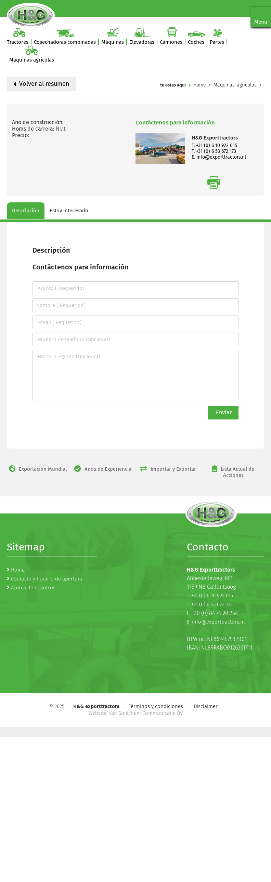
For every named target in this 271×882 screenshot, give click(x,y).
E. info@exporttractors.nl (216, 622)
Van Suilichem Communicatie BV (146, 713)
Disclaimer (206, 706)
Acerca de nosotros (33, 588)
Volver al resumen (41, 84)
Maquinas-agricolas (235, 85)
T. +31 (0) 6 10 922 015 (214, 145)
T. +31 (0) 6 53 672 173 (214, 151)
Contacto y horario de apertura (46, 579)
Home (199, 85)
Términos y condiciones (156, 706)
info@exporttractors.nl (221, 157)
